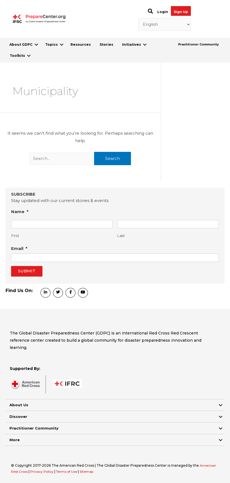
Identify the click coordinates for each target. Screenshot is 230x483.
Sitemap (89, 471)
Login (162, 12)
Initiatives (131, 44)
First (15, 236)
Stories (106, 44)
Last (121, 236)
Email (19, 248)
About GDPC (20, 44)
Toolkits (17, 55)
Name (20, 211)
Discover (18, 416)
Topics (51, 44)
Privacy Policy (43, 471)
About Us (18, 405)
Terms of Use (68, 471)
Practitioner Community (198, 44)
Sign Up (181, 12)
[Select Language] (164, 24)
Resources (80, 44)
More (14, 440)
